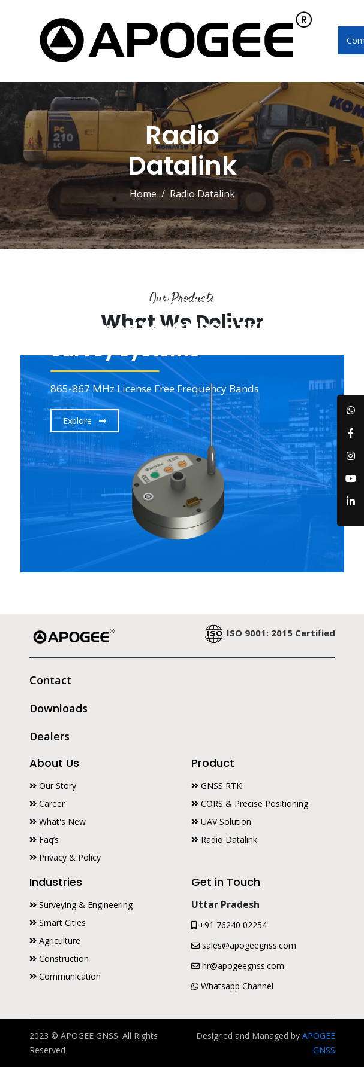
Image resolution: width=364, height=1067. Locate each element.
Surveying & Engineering (81, 904)
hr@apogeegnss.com (237, 965)
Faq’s (44, 839)
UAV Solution (221, 821)
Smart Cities (57, 922)
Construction (59, 958)
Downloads (58, 708)
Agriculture (54, 940)
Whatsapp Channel (232, 986)
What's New (57, 821)
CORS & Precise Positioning (249, 803)
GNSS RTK (216, 785)
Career (47, 803)
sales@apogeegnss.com (243, 945)
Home (143, 193)
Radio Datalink (224, 839)
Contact (50, 680)
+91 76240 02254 (229, 925)
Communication (65, 976)
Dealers (49, 736)
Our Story (52, 785)
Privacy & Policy (65, 857)
